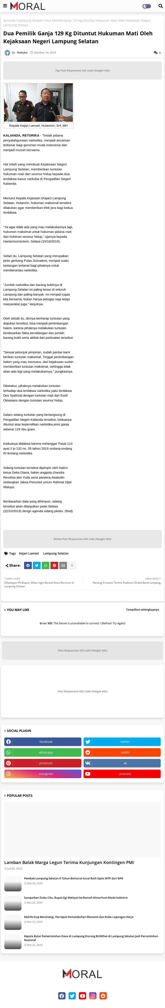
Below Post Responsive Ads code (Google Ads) (82, 539)
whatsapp (46, 752)
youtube (125, 774)
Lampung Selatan (30, 20)
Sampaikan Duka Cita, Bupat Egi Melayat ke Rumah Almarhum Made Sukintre (75, 897)
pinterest (45, 763)
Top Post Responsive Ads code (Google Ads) (82, 70)
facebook (46, 742)
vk (125, 763)
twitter (125, 742)
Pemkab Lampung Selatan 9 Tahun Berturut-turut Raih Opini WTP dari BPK (73, 878)
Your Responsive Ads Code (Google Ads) (82, 691)
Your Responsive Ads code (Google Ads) (82, 650)
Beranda (9, 20)
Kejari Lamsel (29, 553)
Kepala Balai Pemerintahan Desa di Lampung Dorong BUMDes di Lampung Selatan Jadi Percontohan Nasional (91, 938)
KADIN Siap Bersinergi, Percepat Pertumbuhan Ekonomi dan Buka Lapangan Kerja (78, 917)
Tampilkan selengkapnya (142, 609)
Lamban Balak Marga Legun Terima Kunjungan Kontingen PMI (69, 862)
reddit (125, 752)
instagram (46, 774)
